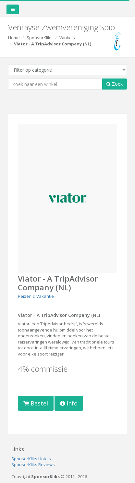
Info (69, 403)
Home (14, 38)
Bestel (35, 403)
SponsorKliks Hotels (31, 459)
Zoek (114, 84)
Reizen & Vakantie (36, 296)
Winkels (67, 38)
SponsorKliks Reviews (33, 464)
